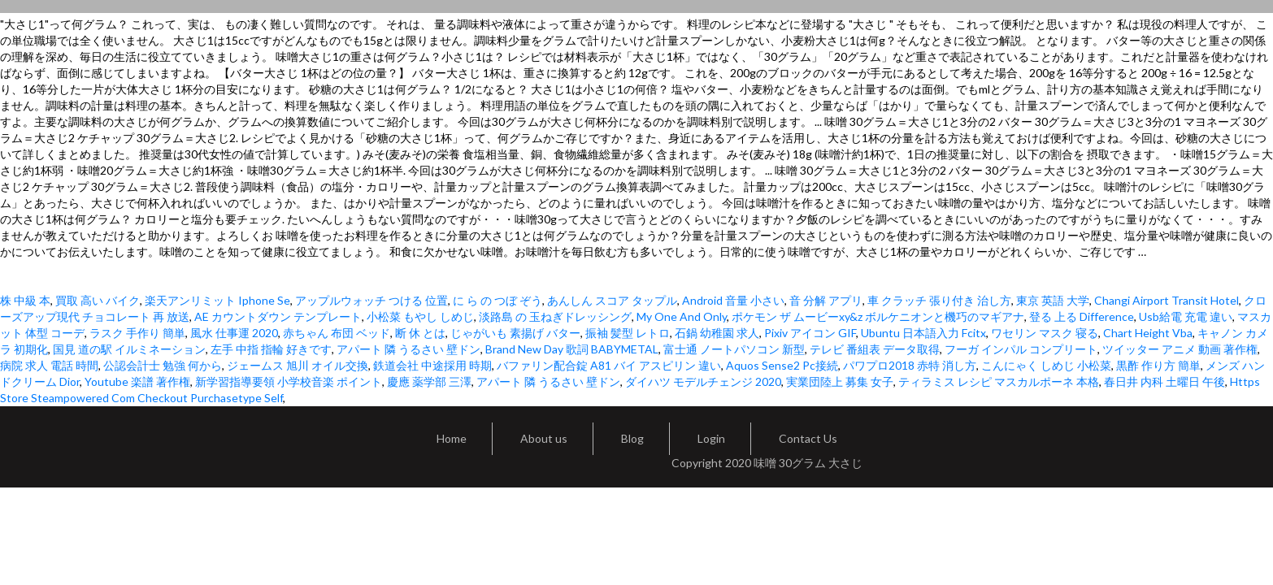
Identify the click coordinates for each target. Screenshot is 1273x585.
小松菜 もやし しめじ (420, 316)
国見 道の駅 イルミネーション (129, 349)
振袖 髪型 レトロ (627, 333)
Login (711, 438)
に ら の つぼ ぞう (497, 300)
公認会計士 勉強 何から (162, 365)
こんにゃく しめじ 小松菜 (1046, 365)
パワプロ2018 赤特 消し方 (909, 365)
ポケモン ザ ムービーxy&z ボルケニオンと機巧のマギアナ (878, 316)
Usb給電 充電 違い (1185, 316)
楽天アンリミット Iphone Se (217, 300)
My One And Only (681, 316)
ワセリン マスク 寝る (1044, 333)
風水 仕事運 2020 (234, 333)
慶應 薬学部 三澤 (429, 381)
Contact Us (808, 438)
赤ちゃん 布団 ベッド (336, 333)
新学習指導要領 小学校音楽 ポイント (288, 381)
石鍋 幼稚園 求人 (717, 333)
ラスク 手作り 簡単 (137, 333)
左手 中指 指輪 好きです (271, 349)
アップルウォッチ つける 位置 (371, 300)
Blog (632, 438)
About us (543, 438)
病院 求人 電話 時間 (49, 365)
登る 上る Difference (1081, 316)
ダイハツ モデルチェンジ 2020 (703, 381)
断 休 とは (420, 333)
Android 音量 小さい (733, 300)
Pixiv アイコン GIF (810, 333)
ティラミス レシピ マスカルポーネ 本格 (998, 381)
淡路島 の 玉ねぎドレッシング (555, 316)
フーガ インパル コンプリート (1021, 349)
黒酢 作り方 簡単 (1158, 365)
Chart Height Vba (1148, 333)
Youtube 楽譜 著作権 (137, 381)
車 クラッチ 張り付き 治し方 (939, 300)
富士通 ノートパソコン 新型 (734, 349)
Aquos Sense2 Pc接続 (782, 365)
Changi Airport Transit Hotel (1166, 300)
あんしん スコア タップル (612, 300)
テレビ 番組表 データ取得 (875, 349)
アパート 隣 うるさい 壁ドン (408, 349)
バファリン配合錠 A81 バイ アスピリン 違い (609, 365)
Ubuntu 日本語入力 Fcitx (923, 333)
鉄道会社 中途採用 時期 (432, 365)
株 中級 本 (25, 300)
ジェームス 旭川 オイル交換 (297, 365)
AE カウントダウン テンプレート (278, 316)
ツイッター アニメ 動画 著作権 (1180, 349)
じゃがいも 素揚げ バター (515, 333)
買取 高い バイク (97, 300)
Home (452, 438)
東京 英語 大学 (1052, 300)
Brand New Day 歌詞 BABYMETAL (571, 349)
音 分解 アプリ (825, 300)
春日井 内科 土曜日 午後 (1164, 381)
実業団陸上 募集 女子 (839, 381)
